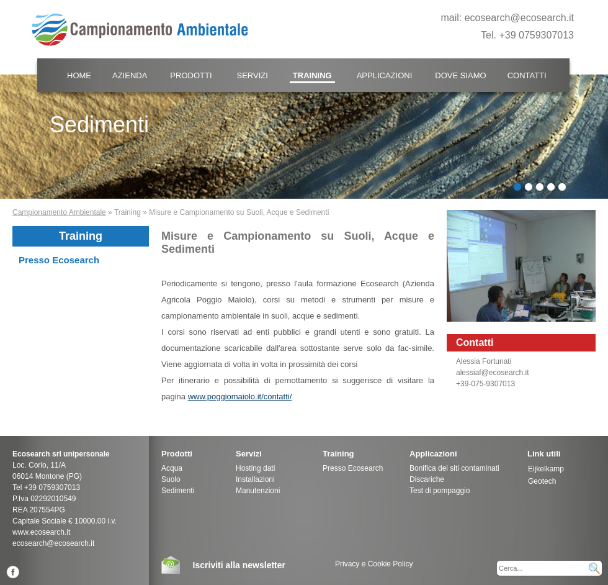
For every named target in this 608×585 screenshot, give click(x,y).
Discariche (426, 479)
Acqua (171, 468)
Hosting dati (255, 468)
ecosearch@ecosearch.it (519, 17)
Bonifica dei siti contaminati (454, 468)
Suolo (171, 479)
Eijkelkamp (546, 469)
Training (312, 75)
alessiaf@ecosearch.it (492, 372)
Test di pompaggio (439, 490)
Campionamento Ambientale (59, 212)
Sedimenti (177, 490)
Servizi (252, 75)
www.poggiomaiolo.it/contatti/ (240, 396)
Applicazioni (385, 75)
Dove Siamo (460, 75)
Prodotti (191, 75)
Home (79, 75)
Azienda (129, 75)
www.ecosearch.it (41, 532)
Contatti (527, 75)
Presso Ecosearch (59, 260)
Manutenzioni (258, 490)
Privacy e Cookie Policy (374, 564)
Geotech (542, 481)
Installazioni (255, 479)
